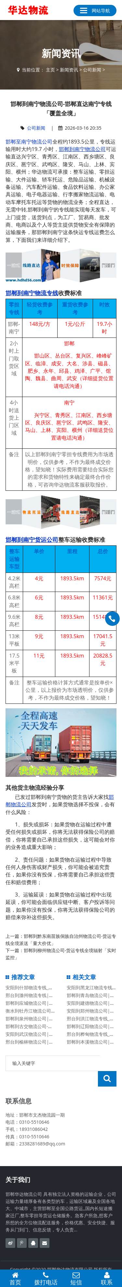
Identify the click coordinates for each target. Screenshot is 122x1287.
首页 (15, 1278)
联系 (106, 1278)
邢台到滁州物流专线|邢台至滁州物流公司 (48, 995)
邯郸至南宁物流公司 (29, 141)
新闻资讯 (69, 70)
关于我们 (18, 1164)
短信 (76, 1278)
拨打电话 (46, 1278)
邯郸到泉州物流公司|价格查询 (36, 1018)
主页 (50, 70)
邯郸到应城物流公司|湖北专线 (36, 1003)
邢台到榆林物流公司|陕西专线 (36, 1042)
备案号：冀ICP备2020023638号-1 (61, 1261)
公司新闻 (92, 70)
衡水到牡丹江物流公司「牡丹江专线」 (44, 1011)
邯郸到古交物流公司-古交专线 (36, 1026)
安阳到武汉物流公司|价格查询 (36, 1034)
